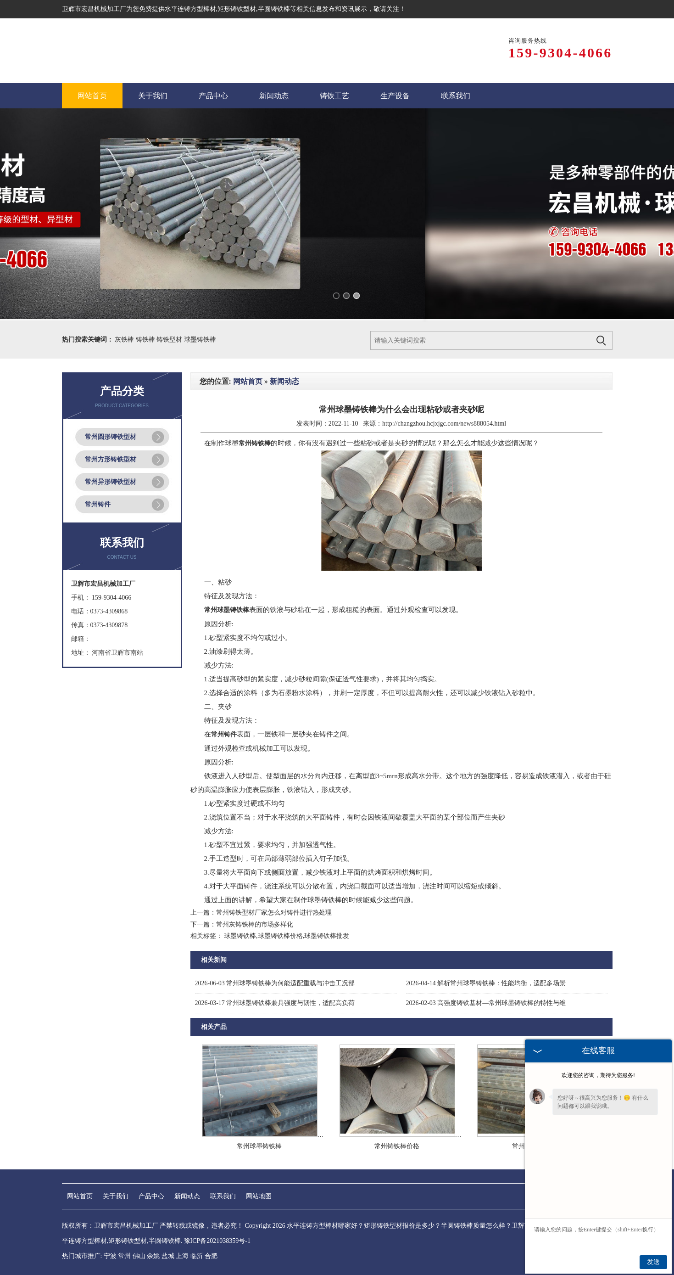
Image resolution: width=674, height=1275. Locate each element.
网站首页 (247, 381)
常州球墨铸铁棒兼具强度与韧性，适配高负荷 (275, 1003)
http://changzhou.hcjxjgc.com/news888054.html (444, 423)
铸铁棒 (146, 339)
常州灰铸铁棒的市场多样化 (254, 924)
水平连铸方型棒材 (190, 9)
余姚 (153, 1256)
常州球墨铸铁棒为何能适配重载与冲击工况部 (275, 983)
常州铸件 (98, 504)
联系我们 (223, 1196)
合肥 (211, 1256)
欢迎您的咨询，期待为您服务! (598, 1075)
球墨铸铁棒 (200, 339)
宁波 (110, 1256)
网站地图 (259, 1196)
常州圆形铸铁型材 (110, 436)
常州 (124, 1256)
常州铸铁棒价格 (396, 1146)
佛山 (139, 1256)
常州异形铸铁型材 (110, 481)
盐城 (168, 1256)
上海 (182, 1256)
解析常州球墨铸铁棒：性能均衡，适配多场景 (486, 983)
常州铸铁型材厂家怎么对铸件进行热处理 (274, 912)
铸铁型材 (170, 339)
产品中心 (151, 1196)
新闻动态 (284, 381)
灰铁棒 (125, 339)
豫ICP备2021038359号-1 (217, 1240)
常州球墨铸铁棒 (259, 1146)
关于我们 (115, 1196)
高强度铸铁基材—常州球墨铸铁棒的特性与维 (486, 1003)
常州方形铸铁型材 (110, 459)
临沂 (196, 1256)
